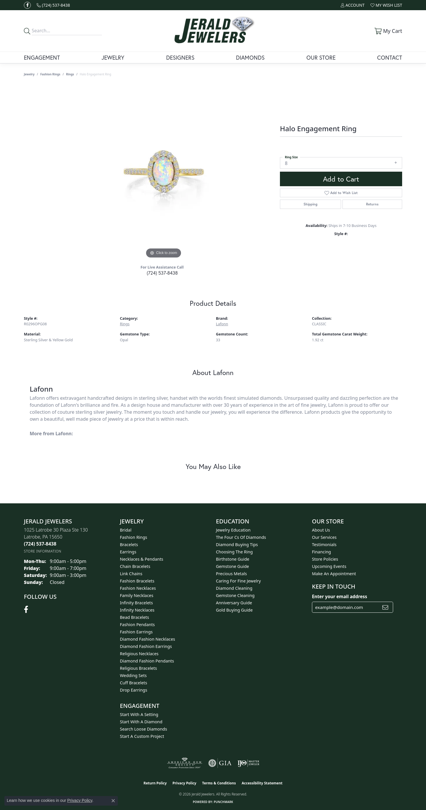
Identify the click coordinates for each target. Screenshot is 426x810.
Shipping (310, 204)
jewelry (29, 74)
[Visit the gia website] (220, 763)
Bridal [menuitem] (126, 530)
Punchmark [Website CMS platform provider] (223, 802)
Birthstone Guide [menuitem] (232, 559)
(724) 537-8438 (162, 273)
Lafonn (222, 323)
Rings (70, 74)
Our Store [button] (321, 57)
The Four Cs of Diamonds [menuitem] (241, 537)
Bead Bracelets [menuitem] (134, 617)
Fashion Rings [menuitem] (133, 537)
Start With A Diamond (141, 721)
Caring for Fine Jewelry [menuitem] (238, 581)
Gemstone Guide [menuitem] (232, 566)
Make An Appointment (334, 573)
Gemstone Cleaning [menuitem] (235, 595)
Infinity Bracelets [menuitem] (136, 602)
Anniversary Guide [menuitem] (234, 602)
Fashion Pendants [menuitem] (137, 624)
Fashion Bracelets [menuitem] (137, 581)
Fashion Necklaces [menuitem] (138, 588)
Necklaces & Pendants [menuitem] (141, 559)
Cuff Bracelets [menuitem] (133, 682)
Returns (372, 204)
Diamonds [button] (250, 57)
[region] (163, 172)
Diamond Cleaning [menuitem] (234, 588)
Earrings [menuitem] (128, 552)
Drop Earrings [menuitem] (133, 690)
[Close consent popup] (113, 800)
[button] (352, 5)
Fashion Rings (50, 74)
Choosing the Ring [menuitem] (234, 552)
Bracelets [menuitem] (129, 544)
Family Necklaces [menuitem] (136, 595)
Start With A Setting (139, 714)
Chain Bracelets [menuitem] (135, 566)
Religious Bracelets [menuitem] (138, 668)
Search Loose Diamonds (143, 729)
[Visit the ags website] (185, 763)
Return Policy (155, 783)
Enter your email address (339, 596)
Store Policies (325, 559)
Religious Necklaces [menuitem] (139, 653)
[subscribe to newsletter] (385, 607)
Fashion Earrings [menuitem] (136, 632)
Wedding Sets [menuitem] (133, 675)
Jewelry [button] (113, 57)
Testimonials (324, 544)
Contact (389, 57)
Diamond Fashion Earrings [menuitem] (146, 646)
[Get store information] (42, 551)
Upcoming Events (329, 566)
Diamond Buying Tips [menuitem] (237, 544)
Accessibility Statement (262, 783)
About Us (321, 530)
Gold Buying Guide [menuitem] (234, 610)
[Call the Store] (40, 544)
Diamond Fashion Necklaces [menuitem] (147, 639)
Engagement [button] (42, 57)
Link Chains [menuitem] (131, 573)
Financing (321, 552)
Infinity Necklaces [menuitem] (137, 610)
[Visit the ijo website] (248, 763)
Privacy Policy (184, 783)
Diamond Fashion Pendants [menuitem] (147, 661)
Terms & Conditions (219, 783)
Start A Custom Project (142, 736)
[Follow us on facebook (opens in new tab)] (27, 5)
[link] (53, 5)
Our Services (324, 537)
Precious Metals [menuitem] (231, 573)
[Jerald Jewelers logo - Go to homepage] (213, 30)
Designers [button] (180, 57)
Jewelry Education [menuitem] (233, 530)
